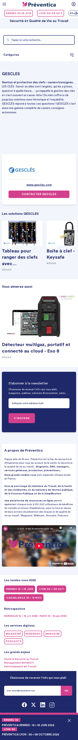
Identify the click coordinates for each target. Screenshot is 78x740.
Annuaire (52, 634)
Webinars (33, 634)
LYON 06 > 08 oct (51, 589)
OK (66, 690)
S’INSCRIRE (22, 418)
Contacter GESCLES (39, 194)
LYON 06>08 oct (50, 13)
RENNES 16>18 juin (18, 13)
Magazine (13, 634)
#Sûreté (6, 269)
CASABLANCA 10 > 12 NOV (23, 597)
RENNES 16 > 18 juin (19, 589)
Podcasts (14, 641)
